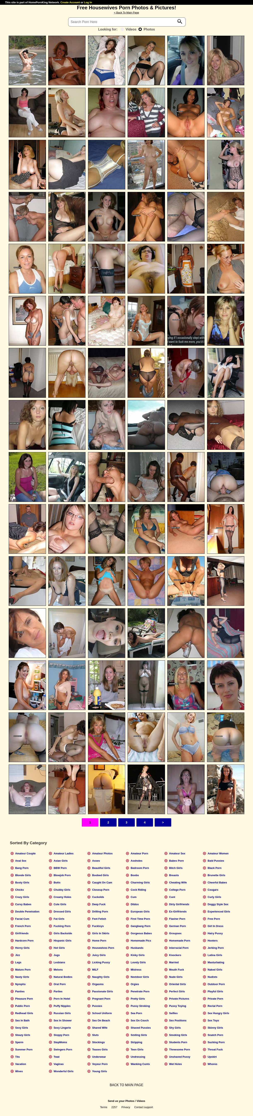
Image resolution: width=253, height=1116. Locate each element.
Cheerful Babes (217, 882)
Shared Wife (99, 1027)
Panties (20, 991)
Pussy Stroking (140, 1005)
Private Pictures (179, 998)
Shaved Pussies (141, 1027)
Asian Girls (61, 860)
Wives (19, 1071)
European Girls (140, 911)
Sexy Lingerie (62, 1027)
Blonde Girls (23, 875)
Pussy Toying (177, 1005)
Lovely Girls (138, 962)
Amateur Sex (177, 853)
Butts (57, 882)
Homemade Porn (179, 940)
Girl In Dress (215, 926)
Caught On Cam (102, 882)
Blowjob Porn (62, 875)
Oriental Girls (177, 984)
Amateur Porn (139, 853)
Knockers (175, 955)
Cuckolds (98, 897)
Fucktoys (98, 926)
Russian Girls (62, 1013)
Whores (212, 1064)
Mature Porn (23, 969)
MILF (95, 969)
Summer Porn (24, 1049)
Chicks (19, 889)
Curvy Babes (23, 904)
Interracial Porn (179, 947)
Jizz (17, 955)
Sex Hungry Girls (218, 1013)
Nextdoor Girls (140, 976)
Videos (128, 29)
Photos (147, 29)
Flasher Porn (177, 918)
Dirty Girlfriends (179, 904)
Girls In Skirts (100, 933)
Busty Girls (22, 882)
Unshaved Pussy (179, 1056)
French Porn (23, 926)
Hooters (213, 940)
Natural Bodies (63, 976)
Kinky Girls (138, 955)
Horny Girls (22, 947)
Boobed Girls (100, 875)
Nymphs (20, 984)
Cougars (213, 889)
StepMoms (60, 1042)
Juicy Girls (99, 955)
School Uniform (102, 1013)
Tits (17, 1056)
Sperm (19, 1042)
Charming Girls (140, 882)
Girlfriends (22, 933)
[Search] (127, 22)
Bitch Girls (176, 868)
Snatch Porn (215, 1035)
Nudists (212, 976)
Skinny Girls (215, 1027)
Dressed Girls (62, 911)
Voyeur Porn (100, 1064)
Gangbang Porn (141, 926)
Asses (96, 860)
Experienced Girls (219, 911)
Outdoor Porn (216, 984)
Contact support (143, 1107)
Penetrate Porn (140, 991)
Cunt (172, 897)
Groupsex (175, 933)
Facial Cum (22, 918)
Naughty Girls (101, 976)
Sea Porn (136, 1013)
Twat (56, 1056)
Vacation (20, 1064)
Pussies (97, 1005)
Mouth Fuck (176, 969)
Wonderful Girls (63, 1071)
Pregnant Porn (101, 998)
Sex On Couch (140, 1020)
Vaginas (59, 1064)
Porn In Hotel (62, 998)
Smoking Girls (178, 1035)
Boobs (135, 875)
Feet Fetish (99, 918)
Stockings (98, 1042)
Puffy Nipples (62, 1005)
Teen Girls (137, 1049)
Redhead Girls (24, 1013)
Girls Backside (63, 933)
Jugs (57, 955)
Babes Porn (176, 860)
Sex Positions (178, 1020)
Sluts (95, 1035)
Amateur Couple (25, 853)
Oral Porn (60, 984)
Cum (133, 897)
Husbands (137, 947)
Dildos (135, 904)
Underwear (99, 1056)
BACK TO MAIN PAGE (126, 1085)
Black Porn (215, 868)
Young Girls (99, 1071)
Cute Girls (60, 904)
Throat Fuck (215, 1049)
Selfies (173, 1013)
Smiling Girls (139, 1035)
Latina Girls (215, 955)
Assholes (136, 860)
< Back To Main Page (126, 12)
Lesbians (59, 962)
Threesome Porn (179, 1049)
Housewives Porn (103, 947)
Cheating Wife (178, 882)
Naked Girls (215, 969)
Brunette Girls (216, 875)
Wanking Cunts (140, 1064)
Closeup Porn (100, 889)
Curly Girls (214, 897)
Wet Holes (175, 1064)
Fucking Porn (62, 926)
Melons (58, 969)
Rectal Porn (215, 1005)
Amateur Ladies (63, 853)
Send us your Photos (121, 1101)
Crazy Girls (22, 897)
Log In (88, 2)
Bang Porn (22, 868)
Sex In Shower (63, 1020)
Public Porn (22, 1005)
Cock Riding (138, 889)
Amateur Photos (102, 853)
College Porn (177, 889)
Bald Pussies (216, 860)
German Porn (177, 926)
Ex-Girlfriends (178, 911)
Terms (103, 1107)
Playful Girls (215, 991)
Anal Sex (20, 860)
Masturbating (216, 962)
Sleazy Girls (22, 1035)
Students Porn (178, 1042)
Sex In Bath (22, 1020)
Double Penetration (27, 911)
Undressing (138, 1056)
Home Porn (99, 940)
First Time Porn (140, 918)
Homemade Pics (141, 940)
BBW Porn (60, 868)
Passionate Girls (102, 991)
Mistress (136, 969)
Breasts (174, 875)
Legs (18, 962)
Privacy (126, 1107)
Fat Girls (59, 918)
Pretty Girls (138, 998)
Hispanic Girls (62, 940)
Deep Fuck (99, 904)
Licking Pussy (101, 962)
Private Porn (215, 998)
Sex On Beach (101, 1020)
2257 (114, 1107)
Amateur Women (218, 853)
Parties (58, 991)
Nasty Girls (22, 976)
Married (174, 962)
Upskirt (212, 1056)
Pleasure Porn (24, 998)
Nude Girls (176, 976)
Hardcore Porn (24, 940)
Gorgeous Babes (141, 933)
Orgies (135, 984)
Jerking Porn (216, 947)
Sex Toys (213, 1020)
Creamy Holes (62, 897)
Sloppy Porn (61, 1035)
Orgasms (98, 984)
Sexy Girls (21, 1027)
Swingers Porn (63, 1049)
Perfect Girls (177, 991)
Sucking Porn (216, 1042)
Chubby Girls (62, 889)
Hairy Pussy (215, 933)
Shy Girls (175, 1027)
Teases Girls (100, 1049)
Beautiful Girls (101, 868)
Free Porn (214, 918)
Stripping (136, 1042)
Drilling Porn (100, 911)
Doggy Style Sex (218, 904)
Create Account (70, 2)
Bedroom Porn (140, 868)
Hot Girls (59, 947)
